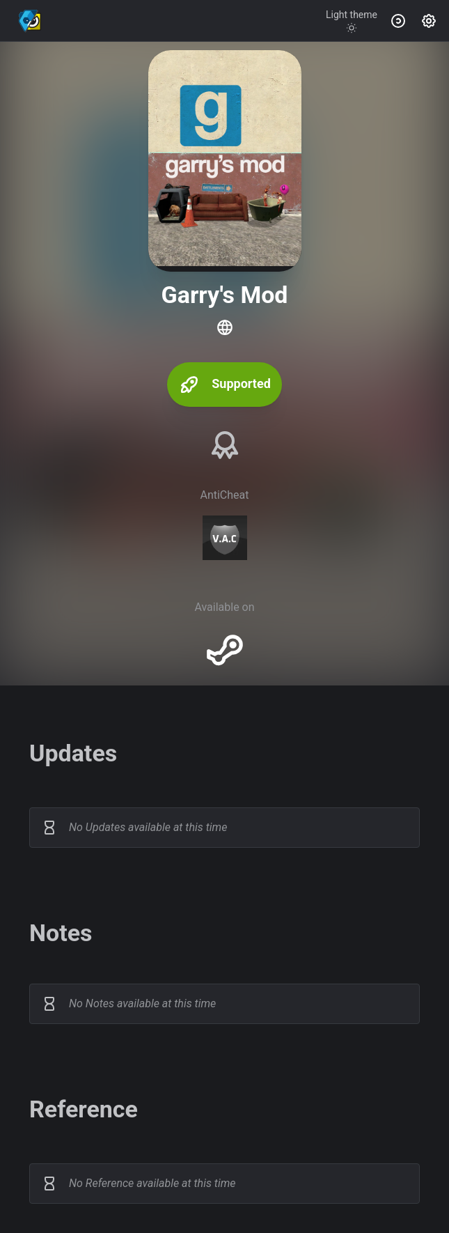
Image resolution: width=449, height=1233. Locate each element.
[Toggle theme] (351, 21)
